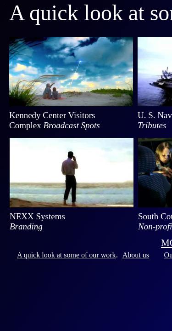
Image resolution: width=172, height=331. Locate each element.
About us (135, 255)
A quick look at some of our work (66, 255)
